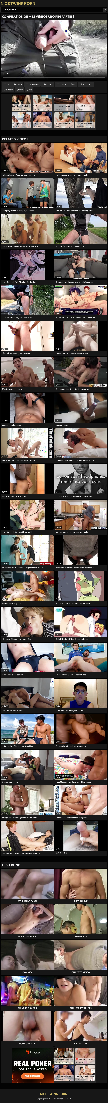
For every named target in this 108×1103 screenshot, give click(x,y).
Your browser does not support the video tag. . (54, 50)
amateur (49, 84)
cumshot (62, 84)
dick (21, 89)
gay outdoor (87, 84)
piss (30, 89)
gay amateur (33, 84)
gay (7, 84)
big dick (18, 84)
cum (74, 84)
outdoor (9, 89)
